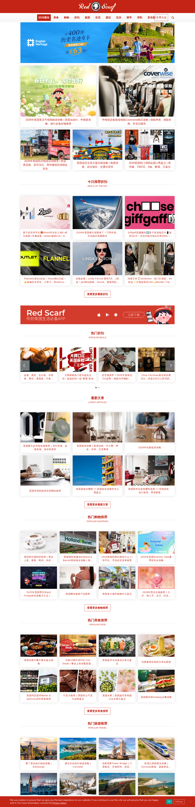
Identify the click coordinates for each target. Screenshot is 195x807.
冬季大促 (161, 17)
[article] (58, 96)
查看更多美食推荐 (97, 711)
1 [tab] (96, 387)
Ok (169, 801)
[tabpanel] (38, 366)
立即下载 (134, 315)
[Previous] (24, 365)
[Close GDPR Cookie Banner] (190, 802)
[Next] (170, 365)
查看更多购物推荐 (97, 607)
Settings (179, 801)
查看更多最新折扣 (97, 294)
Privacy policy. (59, 803)
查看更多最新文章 (97, 504)
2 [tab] (99, 387)
